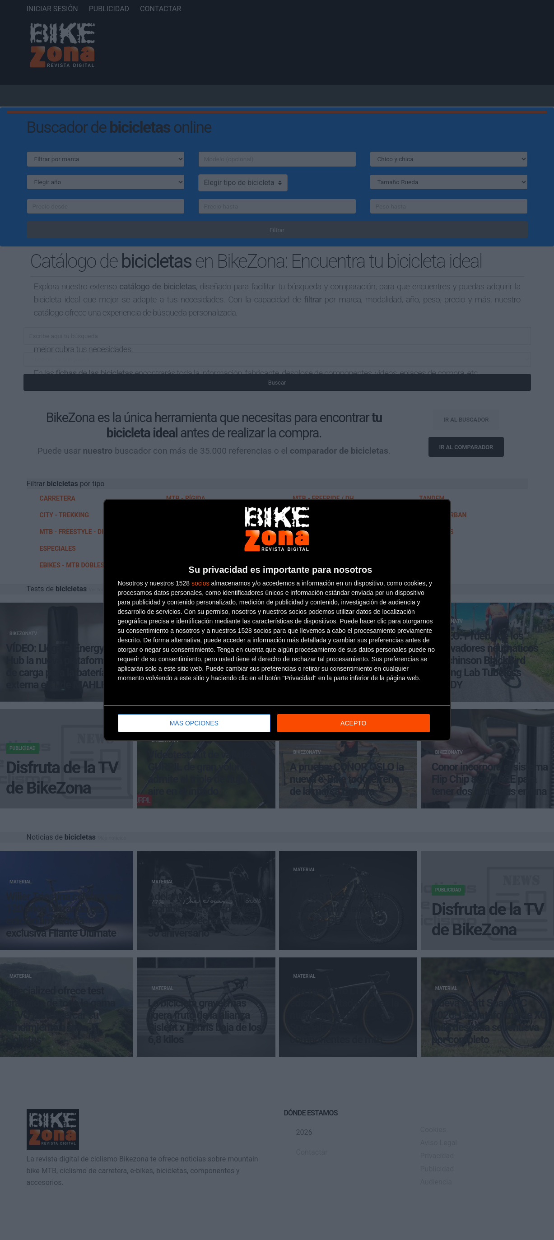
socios (200, 583)
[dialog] (277, 620)
